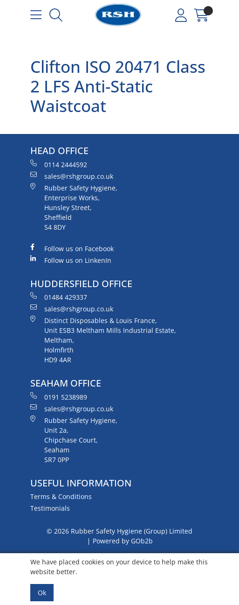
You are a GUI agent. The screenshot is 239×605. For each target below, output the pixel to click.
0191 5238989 (58, 396)
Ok (42, 592)
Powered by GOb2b (123, 540)
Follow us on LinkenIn (70, 260)
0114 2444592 (58, 164)
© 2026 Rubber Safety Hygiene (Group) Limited (119, 531)
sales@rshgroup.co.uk (71, 176)
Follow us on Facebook (72, 248)
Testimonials (50, 508)
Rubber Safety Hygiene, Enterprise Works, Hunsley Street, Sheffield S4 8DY (73, 207)
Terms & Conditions (61, 496)
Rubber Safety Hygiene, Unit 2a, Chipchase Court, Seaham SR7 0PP (73, 439)
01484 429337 (58, 297)
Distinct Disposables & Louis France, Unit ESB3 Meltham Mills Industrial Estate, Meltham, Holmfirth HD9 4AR (103, 340)
